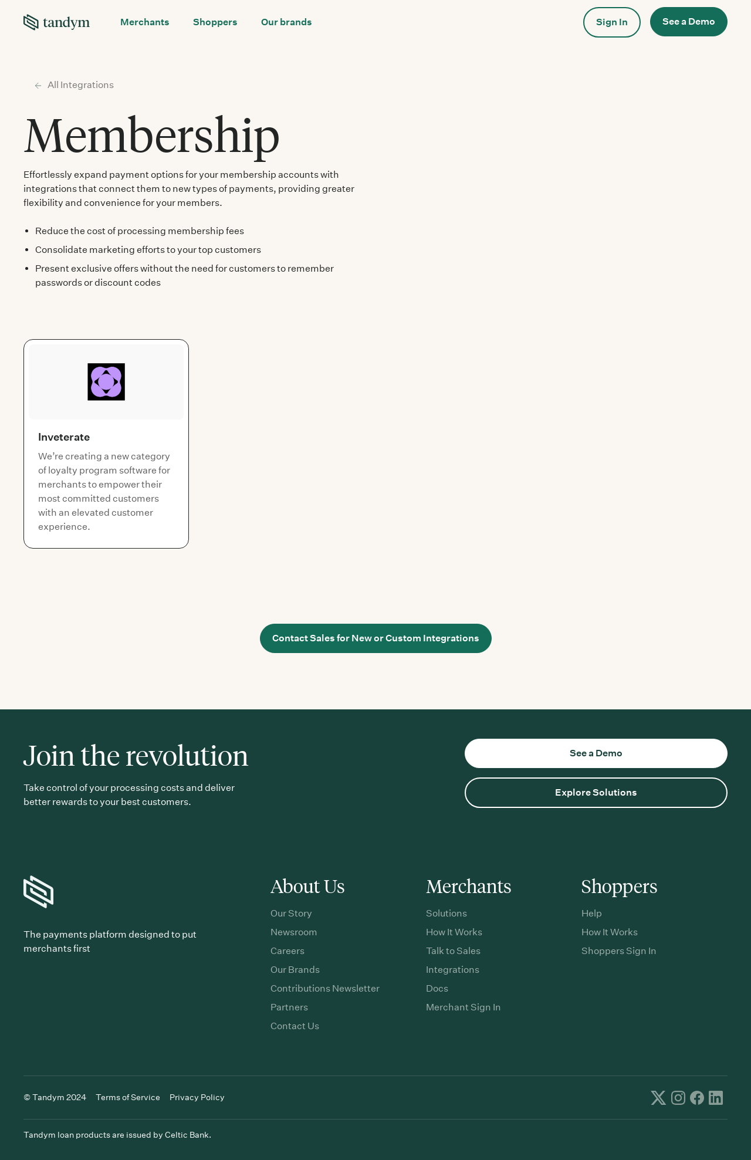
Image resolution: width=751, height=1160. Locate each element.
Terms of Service (128, 1097)
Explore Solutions (596, 792)
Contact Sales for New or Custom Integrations (375, 638)
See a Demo (688, 21)
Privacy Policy (197, 1097)
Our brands (286, 22)
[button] (145, 22)
